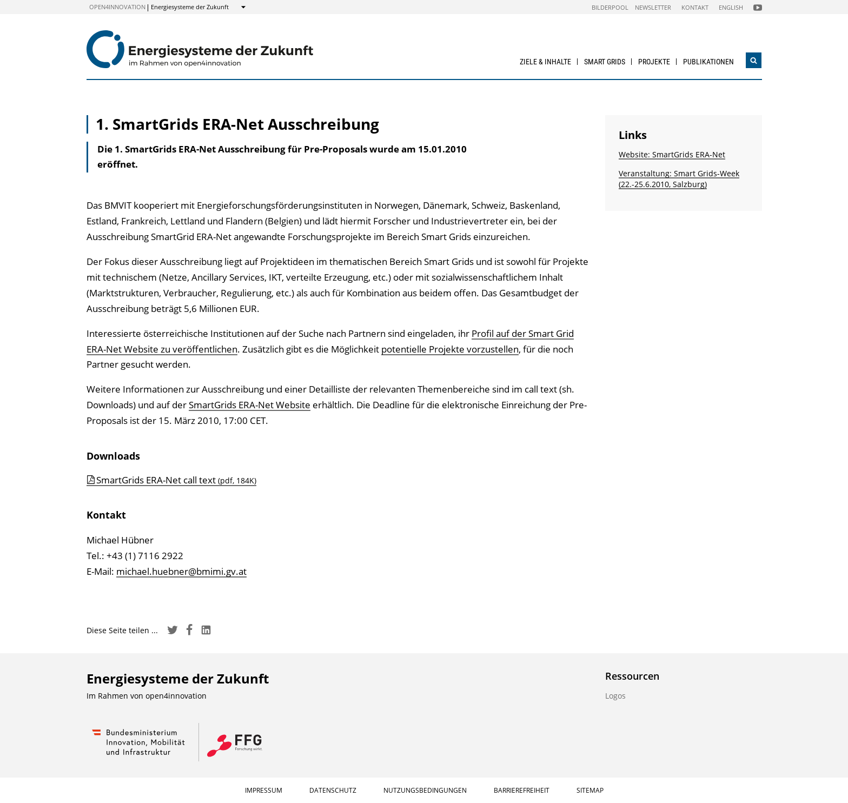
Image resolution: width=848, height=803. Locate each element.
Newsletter (653, 7)
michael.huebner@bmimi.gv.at (181, 571)
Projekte (654, 61)
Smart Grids (604, 61)
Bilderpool (610, 7)
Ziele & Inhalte (545, 61)
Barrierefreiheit (521, 790)
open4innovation (117, 7)
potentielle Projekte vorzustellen (450, 349)
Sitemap (590, 790)
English (731, 7)
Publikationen (708, 61)
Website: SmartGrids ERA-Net (672, 154)
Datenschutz (332, 790)
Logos (615, 696)
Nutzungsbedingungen (425, 790)
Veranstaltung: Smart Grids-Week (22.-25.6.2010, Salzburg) (679, 178)
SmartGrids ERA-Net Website (249, 405)
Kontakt (694, 7)
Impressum (263, 790)
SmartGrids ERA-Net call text (176, 480)
